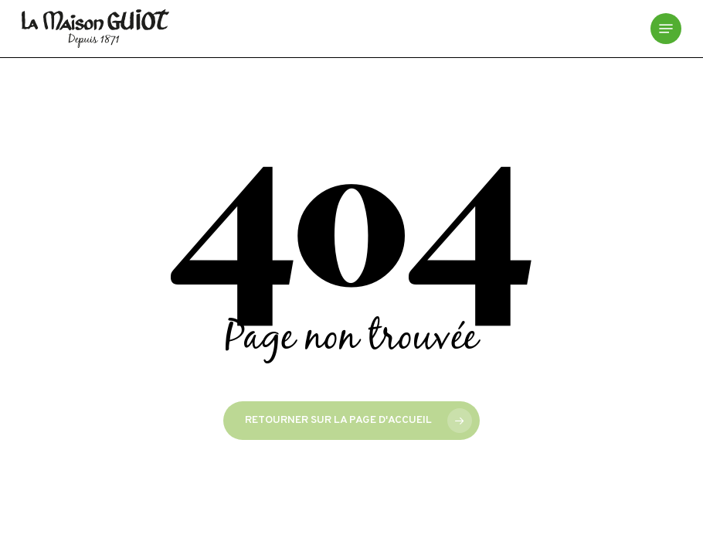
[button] (665, 28)
